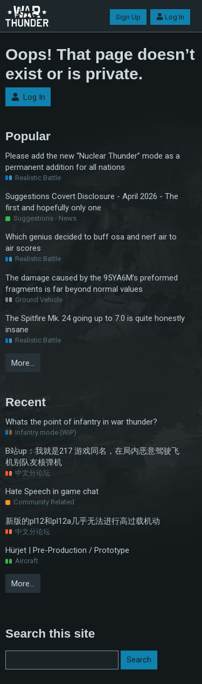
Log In (170, 17)
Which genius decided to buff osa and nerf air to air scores (91, 242)
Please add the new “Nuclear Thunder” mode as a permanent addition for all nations (92, 161)
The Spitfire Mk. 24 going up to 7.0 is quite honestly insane (95, 323)
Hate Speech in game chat (52, 491)
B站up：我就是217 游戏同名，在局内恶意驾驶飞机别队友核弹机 (92, 456)
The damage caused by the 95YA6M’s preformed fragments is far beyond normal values (91, 283)
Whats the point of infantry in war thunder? (81, 422)
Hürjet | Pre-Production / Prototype (67, 550)
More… (22, 363)
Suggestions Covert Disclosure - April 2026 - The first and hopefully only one (91, 202)
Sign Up (128, 17)
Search (139, 660)
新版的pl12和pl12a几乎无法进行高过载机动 (82, 521)
